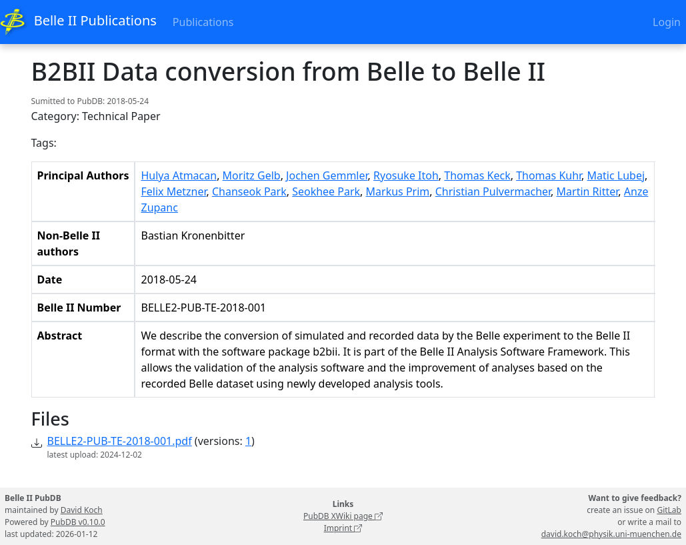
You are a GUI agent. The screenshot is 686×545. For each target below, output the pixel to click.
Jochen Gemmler (326, 175)
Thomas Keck (477, 175)
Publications (203, 22)
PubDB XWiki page (343, 516)
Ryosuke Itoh (406, 175)
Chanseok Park (249, 191)
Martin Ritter (588, 191)
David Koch (82, 510)
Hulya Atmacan (179, 175)
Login (667, 22)
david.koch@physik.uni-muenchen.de (611, 534)
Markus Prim (398, 191)
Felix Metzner (173, 191)
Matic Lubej (616, 175)
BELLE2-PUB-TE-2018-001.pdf (119, 441)
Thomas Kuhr (548, 175)
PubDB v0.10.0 (78, 522)
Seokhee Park (326, 191)
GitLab (669, 510)
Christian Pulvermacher (493, 191)
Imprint (343, 528)
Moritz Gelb (252, 175)
